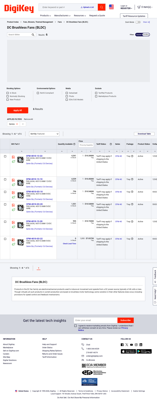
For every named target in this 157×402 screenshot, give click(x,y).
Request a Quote (97, 15)
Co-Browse (88, 360)
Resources (79, 15)
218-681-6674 (90, 353)
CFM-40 (118, 156)
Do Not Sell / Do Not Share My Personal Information (78, 398)
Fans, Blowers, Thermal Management (38, 22)
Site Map (6, 357)
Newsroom (7, 363)
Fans (60, 22)
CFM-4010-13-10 (34, 179)
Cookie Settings (139, 391)
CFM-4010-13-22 (34, 156)
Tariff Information (49, 357)
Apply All (17, 110)
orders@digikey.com (92, 356)
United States (22, 391)
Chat (86, 345)
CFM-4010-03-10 (34, 191)
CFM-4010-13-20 (34, 221)
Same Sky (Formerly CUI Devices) (39, 163)
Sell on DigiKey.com (11, 351)
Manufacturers (61, 15)
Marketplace (8, 348)
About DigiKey (9, 344)
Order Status (47, 348)
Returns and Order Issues (52, 354)
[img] (19, 9)
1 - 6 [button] (13, 134)
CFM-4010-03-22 (34, 238)
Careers (6, 354)
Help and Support (49, 344)
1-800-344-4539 (90, 349)
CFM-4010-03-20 (34, 204)
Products (44, 15)
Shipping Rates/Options (52, 351)
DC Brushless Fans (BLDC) (77, 22)
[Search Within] (19, 35)
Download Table (144, 134)
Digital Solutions (9, 360)
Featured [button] (37, 134)
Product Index (13, 22)
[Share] (146, 22)
